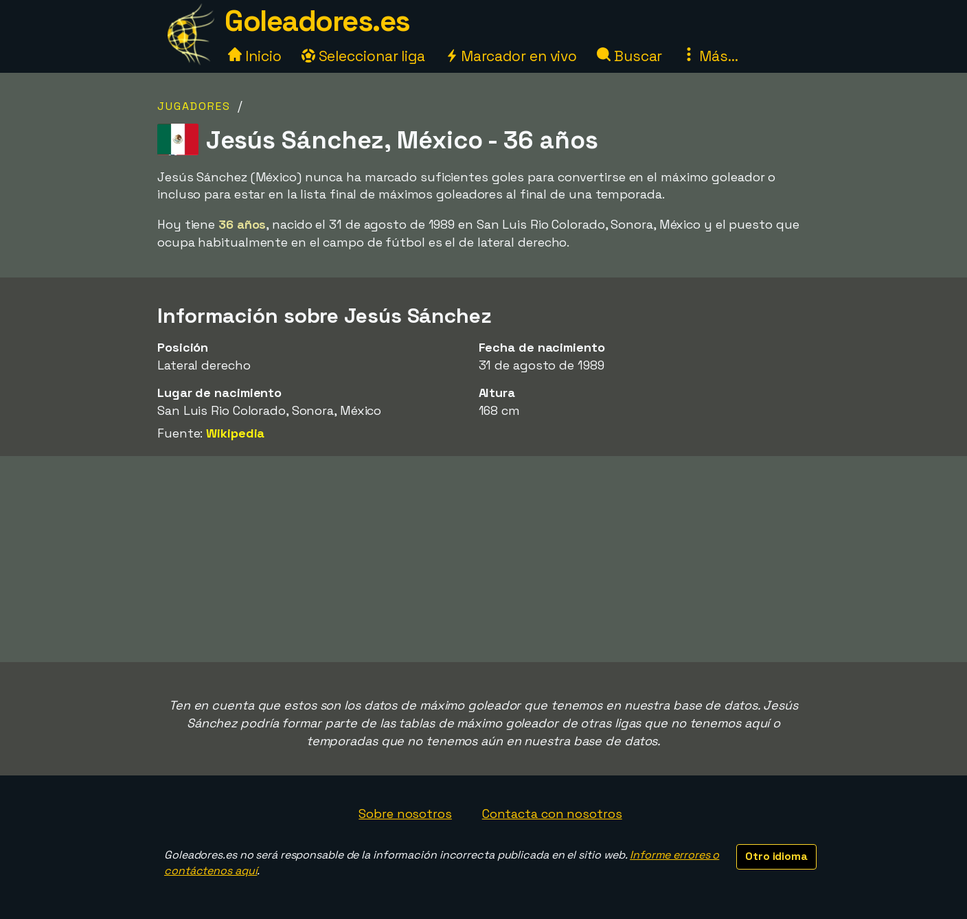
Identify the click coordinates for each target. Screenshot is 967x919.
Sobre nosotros (405, 813)
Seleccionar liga (363, 56)
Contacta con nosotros (552, 813)
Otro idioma (776, 856)
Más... (710, 56)
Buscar (629, 56)
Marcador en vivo (511, 56)
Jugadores (194, 106)
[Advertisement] (483, 559)
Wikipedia (235, 433)
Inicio (254, 56)
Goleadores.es (317, 21)
